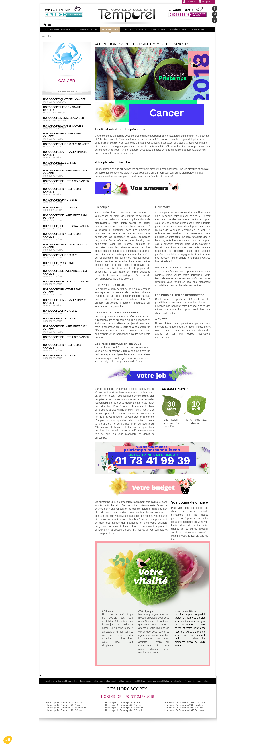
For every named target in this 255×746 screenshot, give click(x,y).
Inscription (206, 1)
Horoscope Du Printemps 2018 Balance (124, 707)
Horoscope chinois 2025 (66, 201)
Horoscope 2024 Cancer (66, 264)
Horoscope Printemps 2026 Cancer (66, 136)
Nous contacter (203, 681)
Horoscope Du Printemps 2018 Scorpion (124, 710)
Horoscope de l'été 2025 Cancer (66, 182)
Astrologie (158, 29)
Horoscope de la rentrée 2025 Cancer (66, 173)
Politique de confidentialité (104, 681)
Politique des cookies (127, 681)
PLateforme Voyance (57, 29)
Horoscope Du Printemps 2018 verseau (183, 707)
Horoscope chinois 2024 (66, 256)
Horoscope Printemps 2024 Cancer (66, 236)
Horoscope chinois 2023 (66, 312)
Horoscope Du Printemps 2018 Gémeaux (66, 707)
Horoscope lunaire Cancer (66, 127)
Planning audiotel (86, 29)
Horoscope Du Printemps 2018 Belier (64, 702)
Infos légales (85, 681)
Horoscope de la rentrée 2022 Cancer (66, 329)
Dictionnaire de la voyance (150, 681)
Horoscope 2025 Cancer (66, 208)
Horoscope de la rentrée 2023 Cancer (66, 273)
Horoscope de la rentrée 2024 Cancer (66, 218)
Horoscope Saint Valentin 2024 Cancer (66, 247)
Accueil (45, 36)
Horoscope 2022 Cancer (66, 357)
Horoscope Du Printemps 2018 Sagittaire (184, 705)
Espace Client (72, 681)
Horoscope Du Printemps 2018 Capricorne (184, 702)
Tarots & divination (134, 29)
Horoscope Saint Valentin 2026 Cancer (66, 154)
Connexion (191, 1)
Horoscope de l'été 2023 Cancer (66, 283)
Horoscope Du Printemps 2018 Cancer (64, 710)
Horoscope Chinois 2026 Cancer (66, 145)
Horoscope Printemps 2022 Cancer (66, 347)
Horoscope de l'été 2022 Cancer (66, 338)
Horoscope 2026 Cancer (66, 164)
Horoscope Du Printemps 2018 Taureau (65, 705)
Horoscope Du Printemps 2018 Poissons (184, 710)
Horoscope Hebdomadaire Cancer (66, 110)
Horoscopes (110, 29)
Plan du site (190, 681)
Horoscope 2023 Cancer (66, 320)
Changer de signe (67, 91)
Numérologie (178, 29)
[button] (7, 739)
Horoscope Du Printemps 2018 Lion (122, 702)
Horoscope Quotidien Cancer (66, 100)
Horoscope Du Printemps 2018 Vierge (123, 705)
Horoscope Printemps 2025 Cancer (66, 191)
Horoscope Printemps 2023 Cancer (66, 292)
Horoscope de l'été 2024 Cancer (66, 227)
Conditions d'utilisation (55, 681)
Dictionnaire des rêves (173, 681)
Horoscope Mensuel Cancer (66, 119)
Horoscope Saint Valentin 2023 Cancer (66, 303)
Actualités (197, 29)
